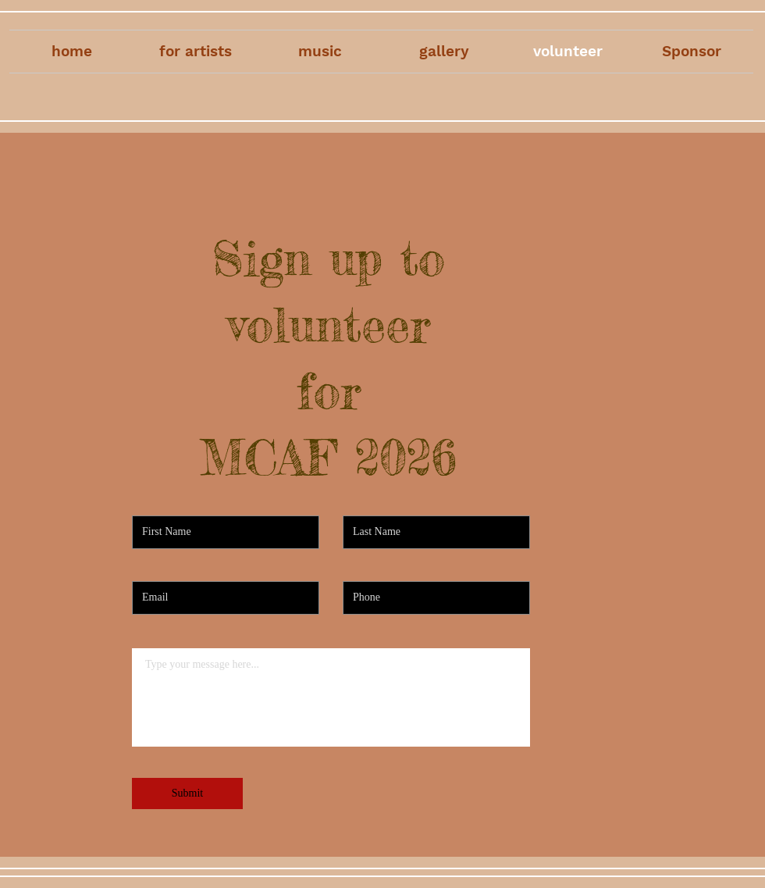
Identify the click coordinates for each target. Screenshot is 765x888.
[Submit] (187, 793)
